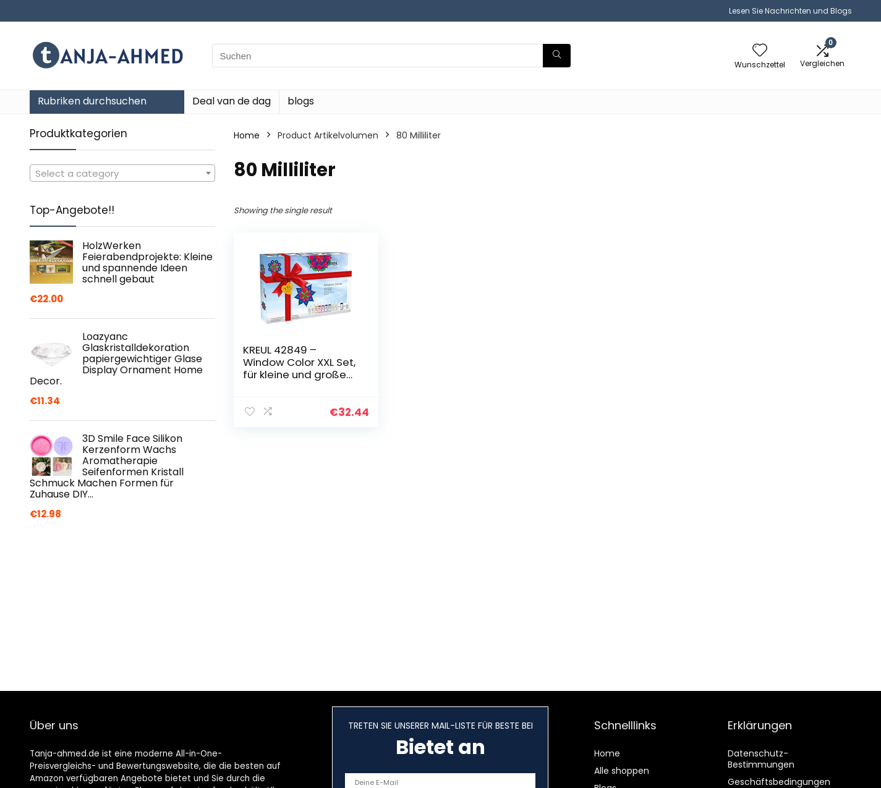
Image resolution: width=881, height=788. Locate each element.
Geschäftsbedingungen (779, 782)
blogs (300, 101)
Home (247, 135)
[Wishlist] (759, 51)
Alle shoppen (621, 771)
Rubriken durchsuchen (92, 101)
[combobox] (122, 173)
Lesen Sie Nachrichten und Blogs (790, 11)
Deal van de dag (231, 101)
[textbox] (122, 173)
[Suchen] (557, 55)
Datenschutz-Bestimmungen (761, 759)
